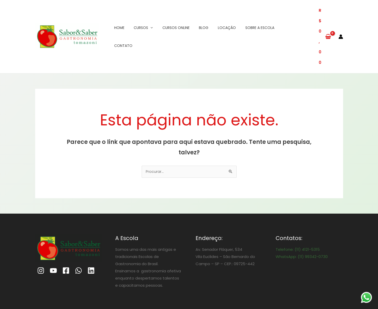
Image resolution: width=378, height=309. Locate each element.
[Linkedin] (91, 232)
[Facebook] (66, 232)
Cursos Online (171, 17)
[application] (148, 17)
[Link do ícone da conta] (340, 17)
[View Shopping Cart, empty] (319, 17)
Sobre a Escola (250, 17)
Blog (197, 17)
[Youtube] (53, 232)
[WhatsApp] (78, 232)
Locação (219, 17)
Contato (282, 17)
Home (118, 17)
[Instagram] (40, 232)
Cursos (140, 17)
